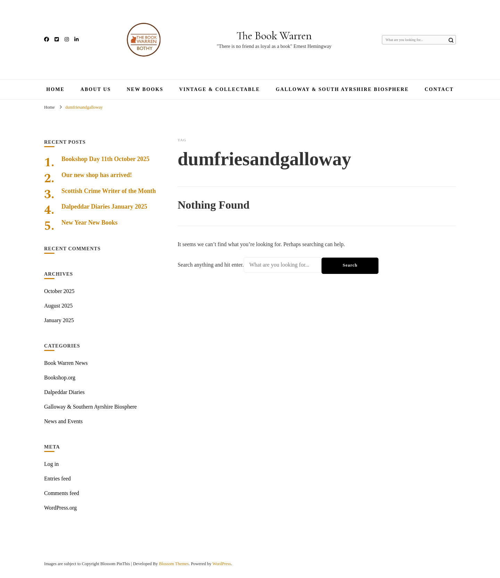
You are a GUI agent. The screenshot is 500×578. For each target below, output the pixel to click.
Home (55, 89)
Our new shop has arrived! (96, 174)
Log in (51, 464)
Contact (439, 89)
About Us (96, 89)
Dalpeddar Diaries (64, 392)
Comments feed (61, 493)
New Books (145, 89)
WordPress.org (60, 508)
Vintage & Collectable (219, 89)
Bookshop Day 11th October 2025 (105, 159)
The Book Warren (274, 35)
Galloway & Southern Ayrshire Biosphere (90, 407)
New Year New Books (89, 222)
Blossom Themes (174, 563)
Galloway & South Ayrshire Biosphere (342, 89)
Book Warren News (66, 363)
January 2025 (59, 320)
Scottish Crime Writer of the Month (108, 190)
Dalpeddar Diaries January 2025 (104, 206)
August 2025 (58, 306)
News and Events (63, 421)
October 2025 (59, 291)
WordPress (221, 563)
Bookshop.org (59, 377)
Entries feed (57, 478)
